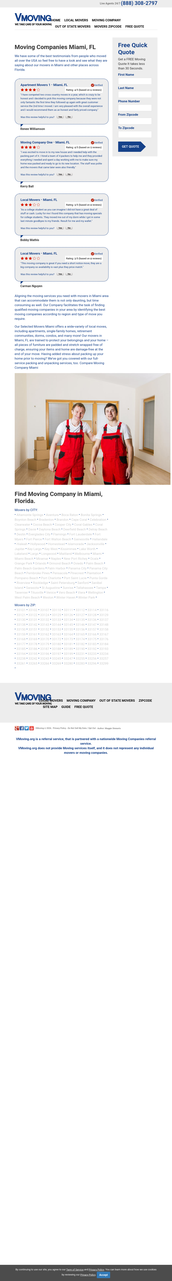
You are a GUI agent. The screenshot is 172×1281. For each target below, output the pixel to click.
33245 (56, 658)
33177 (21, 644)
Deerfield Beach (74, 529)
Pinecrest (77, 573)
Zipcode (145, 700)
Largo (34, 554)
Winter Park (86, 597)
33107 (44, 610)
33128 (92, 615)
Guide (65, 707)
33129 (103, 615)
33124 (44, 615)
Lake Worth (87, 549)
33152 (44, 629)
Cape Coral (79, 519)
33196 (44, 653)
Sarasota (32, 587)
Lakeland (21, 554)
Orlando (40, 563)
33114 (92, 610)
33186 (32, 649)
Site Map (50, 707)
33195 (32, 653)
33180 (56, 644)
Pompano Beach (26, 578)
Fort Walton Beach (57, 539)
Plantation (94, 573)
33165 (80, 634)
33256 (92, 658)
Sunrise (68, 587)
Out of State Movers (73, 26)
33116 (103, 610)
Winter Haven (66, 597)
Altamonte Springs (29, 515)
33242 (32, 658)
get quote (130, 147)
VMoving (40, 728)
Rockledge (40, 583)
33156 (80, 629)
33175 (92, 639)
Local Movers (76, 20)
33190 (80, 649)
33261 (21, 663)
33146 (80, 624)
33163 (56, 634)
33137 (103, 620)
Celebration (98, 519)
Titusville (37, 592)
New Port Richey (75, 558)
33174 (80, 639)
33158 (103, 629)
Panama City (77, 568)
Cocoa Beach (42, 524)
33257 (103, 658)
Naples (56, 558)
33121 (21, 615)
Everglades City (39, 534)
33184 (103, 644)
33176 (103, 639)
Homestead (56, 544)
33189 (68, 649)
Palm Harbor (56, 568)
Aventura (52, 515)
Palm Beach (94, 563)
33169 (32, 639)
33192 (92, 649)
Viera (81, 592)
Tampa (101, 587)
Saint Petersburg (63, 583)
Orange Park (23, 563)
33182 (80, 644)
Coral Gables (83, 524)
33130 (21, 620)
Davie (32, 529)
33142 (32, 624)
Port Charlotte (51, 578)
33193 (103, 649)
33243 (44, 658)
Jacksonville (95, 544)
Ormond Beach (59, 563)
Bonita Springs (91, 515)
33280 (68, 663)
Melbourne (82, 554)
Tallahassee (84, 587)
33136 (92, 620)
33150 (21, 629)
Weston (48, 597)
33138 (21, 624)
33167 (103, 634)
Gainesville (81, 539)
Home (56, 20)
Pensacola (60, 573)
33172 (56, 639)
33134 (68, 620)
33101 (21, 610)
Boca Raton (69, 515)
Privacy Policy (59, 728)
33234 (103, 653)
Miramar (42, 558)
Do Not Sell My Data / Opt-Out (82, 728)
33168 (21, 639)
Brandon (63, 519)
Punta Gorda (98, 578)
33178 (32, 644)
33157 (92, 629)
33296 (92, 663)
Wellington (95, 592)
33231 (80, 653)
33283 (80, 663)
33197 (56, 653)
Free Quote (134, 26)
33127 (80, 615)
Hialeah (21, 544)
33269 (56, 663)
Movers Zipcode (107, 26)
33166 (92, 634)
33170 (44, 639)
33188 (56, 649)
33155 (68, 629)
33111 (68, 610)
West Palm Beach (27, 597)
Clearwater (22, 524)
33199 (68, 653)
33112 (80, 610)
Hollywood (37, 544)
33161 (32, 634)
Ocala (94, 558)
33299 (103, 663)
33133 (56, 620)
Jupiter (20, 549)
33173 (68, 639)
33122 (32, 615)
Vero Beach (67, 592)
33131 (32, 620)
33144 (56, 624)
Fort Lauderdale (80, 534)
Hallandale (99, 539)
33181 (68, 644)
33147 (92, 624)
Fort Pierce (34, 539)
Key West (51, 549)
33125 (56, 615)
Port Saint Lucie (75, 578)
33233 (92, 653)
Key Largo (34, 549)
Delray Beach (98, 529)
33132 (44, 620)
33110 (56, 610)
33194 (21, 653)
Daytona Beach (50, 529)
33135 (80, 620)
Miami (97, 554)
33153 (56, 629)
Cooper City (63, 524)
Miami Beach (24, 558)
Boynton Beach (25, 519)
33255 (80, 658)
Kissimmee (68, 549)
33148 (103, 624)
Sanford (83, 583)
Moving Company (106, 20)
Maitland (65, 554)
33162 (44, 634)
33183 (92, 644)
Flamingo (59, 534)
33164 (68, 634)
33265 (32, 663)
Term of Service (75, 1269)
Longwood (49, 554)
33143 (44, 624)
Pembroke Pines (38, 573)
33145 (68, 624)
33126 (68, 615)
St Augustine (51, 587)
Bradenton (46, 519)
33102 (32, 610)
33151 (32, 629)
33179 (44, 644)
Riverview (23, 583)
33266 (44, 663)
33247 (68, 658)
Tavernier (21, 592)
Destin (21, 534)
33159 (21, 634)
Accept (103, 1274)
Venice (51, 592)
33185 (21, 649)
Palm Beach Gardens (30, 568)
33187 (44, 649)
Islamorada (76, 544)
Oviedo (78, 563)
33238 (21, 658)
